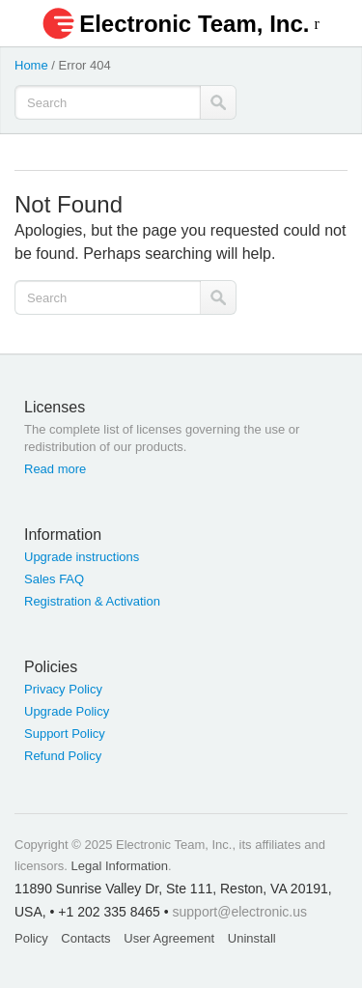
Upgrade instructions (81, 557)
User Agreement (169, 938)
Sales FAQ (54, 579)
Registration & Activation (92, 601)
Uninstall (252, 938)
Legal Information (119, 866)
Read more (55, 469)
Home (31, 65)
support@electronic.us (240, 911)
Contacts (85, 938)
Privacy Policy (63, 689)
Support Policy (64, 733)
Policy (31, 938)
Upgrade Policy (66, 711)
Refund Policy (62, 755)
